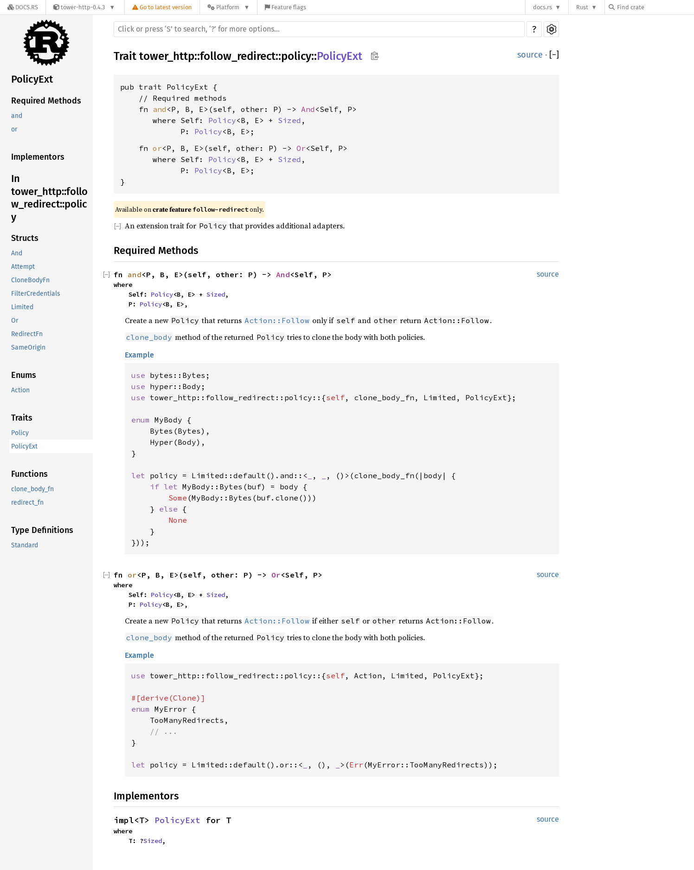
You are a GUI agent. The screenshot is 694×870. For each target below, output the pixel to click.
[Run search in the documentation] (319, 29)
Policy (20, 433)
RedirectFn (27, 334)
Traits (21, 418)
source (530, 55)
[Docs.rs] (22, 7)
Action (20, 390)
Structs (25, 238)
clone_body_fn (32, 489)
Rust (582, 7)
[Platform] (228, 7)
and (16, 116)
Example (139, 355)
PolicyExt (32, 79)
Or (14, 321)
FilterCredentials (35, 294)
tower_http (166, 56)
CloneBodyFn (30, 280)
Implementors (37, 157)
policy (296, 56)
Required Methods (46, 101)
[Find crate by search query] (655, 7)
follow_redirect (238, 56)
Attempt (23, 267)
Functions (29, 474)
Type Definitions (42, 530)
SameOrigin (28, 347)
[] (554, 55)
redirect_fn (27, 502)
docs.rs (542, 7)
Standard (24, 545)
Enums (23, 375)
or (14, 129)
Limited (22, 307)
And (16, 253)
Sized (289, 120)
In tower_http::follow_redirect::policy (49, 197)
